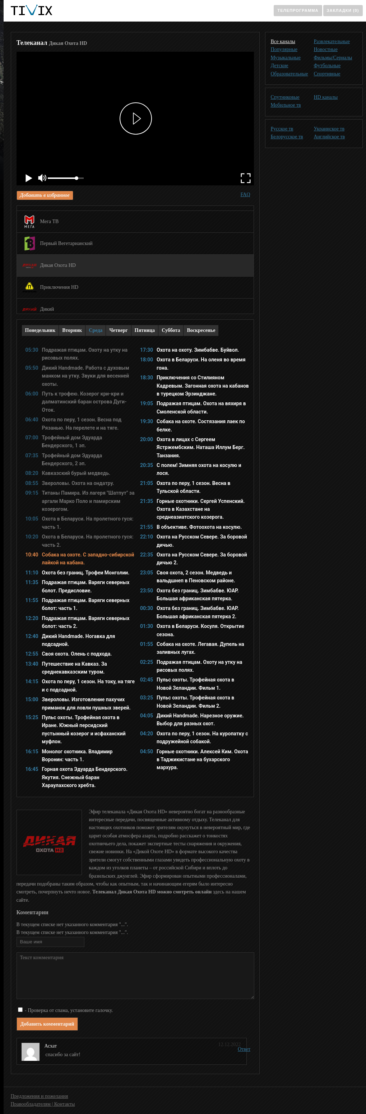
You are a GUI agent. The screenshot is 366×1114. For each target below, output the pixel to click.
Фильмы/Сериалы (333, 57)
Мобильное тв (286, 105)
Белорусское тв (287, 136)
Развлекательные (332, 41)
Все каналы (283, 41)
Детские (279, 65)
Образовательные (289, 74)
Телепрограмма (297, 10)
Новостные (326, 49)
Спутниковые (285, 97)
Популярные (284, 49)
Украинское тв (329, 128)
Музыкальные (286, 57)
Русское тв (282, 128)
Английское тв (329, 136)
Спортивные (327, 74)
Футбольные (327, 65)
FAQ (245, 194)
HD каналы (326, 97)
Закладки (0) (343, 10)
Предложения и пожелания (39, 1096)
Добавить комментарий (47, 1024)
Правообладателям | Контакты (43, 1104)
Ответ (244, 1049)
